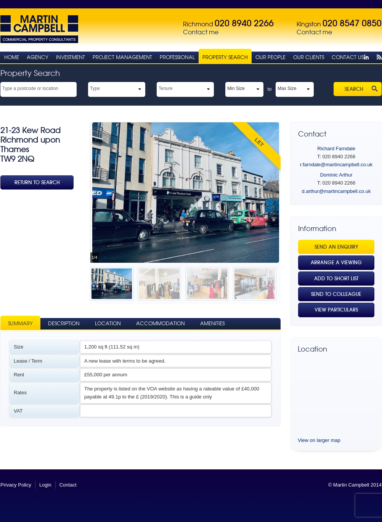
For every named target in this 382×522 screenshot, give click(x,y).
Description (64, 323)
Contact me (200, 32)
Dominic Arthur (336, 175)
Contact (68, 485)
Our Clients (308, 57)
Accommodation (160, 323)
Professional (177, 57)
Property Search (225, 57)
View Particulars (336, 310)
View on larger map (319, 440)
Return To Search (37, 182)
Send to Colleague (336, 294)
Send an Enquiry (336, 247)
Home (11, 57)
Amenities (212, 323)
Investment (70, 57)
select (73, 88)
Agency (37, 57)
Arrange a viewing (336, 262)
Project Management (122, 57)
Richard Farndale (336, 148)
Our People (270, 57)
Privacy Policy (15, 485)
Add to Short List (336, 278)
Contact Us (348, 57)
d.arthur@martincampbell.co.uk (336, 191)
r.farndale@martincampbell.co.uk (336, 164)
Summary (20, 323)
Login (45, 485)
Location (108, 323)
